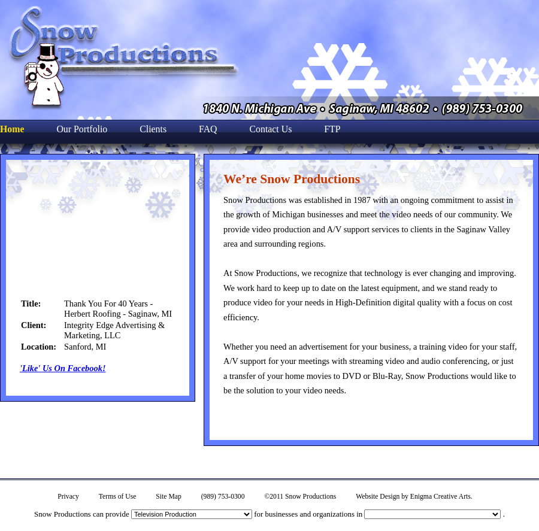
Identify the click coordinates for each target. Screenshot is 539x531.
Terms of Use (118, 496)
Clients (153, 129)
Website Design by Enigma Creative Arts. (414, 496)
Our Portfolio (81, 129)
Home (12, 129)
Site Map (168, 496)
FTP (332, 129)
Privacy (68, 496)
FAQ (208, 129)
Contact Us (271, 129)
